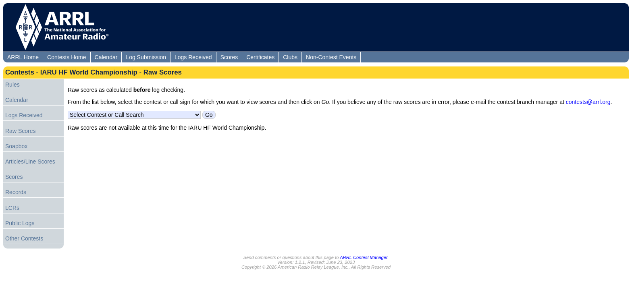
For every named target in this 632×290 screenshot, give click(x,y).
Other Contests (24, 238)
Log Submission (146, 57)
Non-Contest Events (331, 57)
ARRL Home (23, 57)
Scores (229, 57)
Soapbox (16, 146)
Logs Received (193, 57)
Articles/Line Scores (30, 161)
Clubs (290, 57)
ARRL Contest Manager (363, 257)
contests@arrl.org (588, 102)
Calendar (106, 57)
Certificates (260, 57)
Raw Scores (20, 131)
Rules (12, 84)
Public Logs (19, 223)
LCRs (12, 208)
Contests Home (66, 57)
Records (15, 192)
